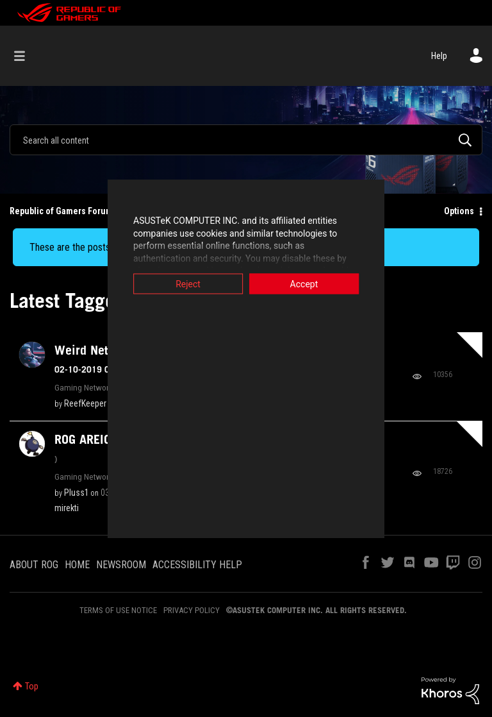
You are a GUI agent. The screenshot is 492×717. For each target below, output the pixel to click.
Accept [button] (339, 284)
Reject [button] (153, 284)
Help (439, 56)
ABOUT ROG (34, 565)
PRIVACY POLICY (191, 610)
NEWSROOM (121, 565)
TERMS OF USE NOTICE (118, 610)
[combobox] (246, 139)
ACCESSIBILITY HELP (197, 565)
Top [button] (31, 686)
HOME (77, 565)
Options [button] (459, 211)
